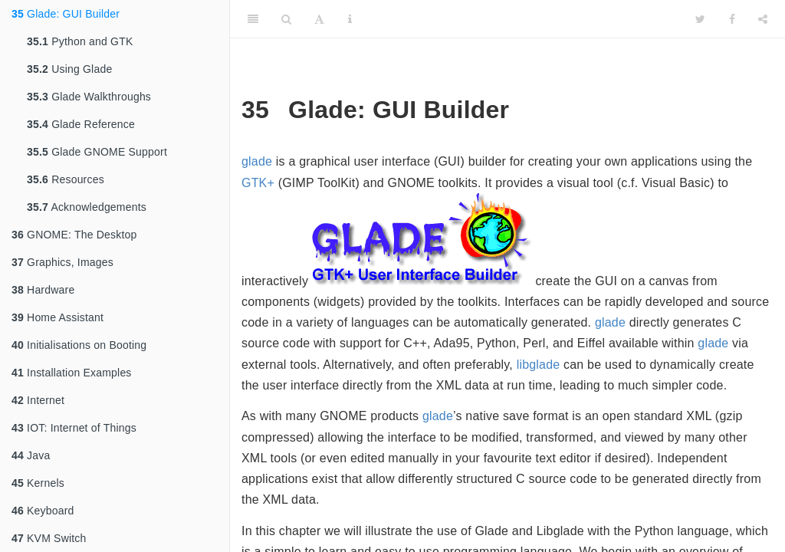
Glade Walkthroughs (89, 96)
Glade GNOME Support (97, 152)
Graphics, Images (62, 262)
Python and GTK (80, 41)
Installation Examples (71, 372)
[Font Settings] (319, 19)
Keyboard (42, 510)
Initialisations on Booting (78, 345)
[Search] (286, 19)
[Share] (763, 19)
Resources (65, 179)
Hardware (42, 290)
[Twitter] (700, 19)
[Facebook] (732, 19)
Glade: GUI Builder (65, 14)
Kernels (37, 483)
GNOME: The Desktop (73, 234)
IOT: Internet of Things (73, 428)
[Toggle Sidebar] (253, 19)
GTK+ (257, 182)
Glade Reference (81, 124)
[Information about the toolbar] (350, 19)
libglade (538, 364)
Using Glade (69, 69)
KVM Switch (49, 538)
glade (256, 161)
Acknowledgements (86, 207)
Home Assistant (57, 317)
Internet (37, 400)
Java (30, 455)
